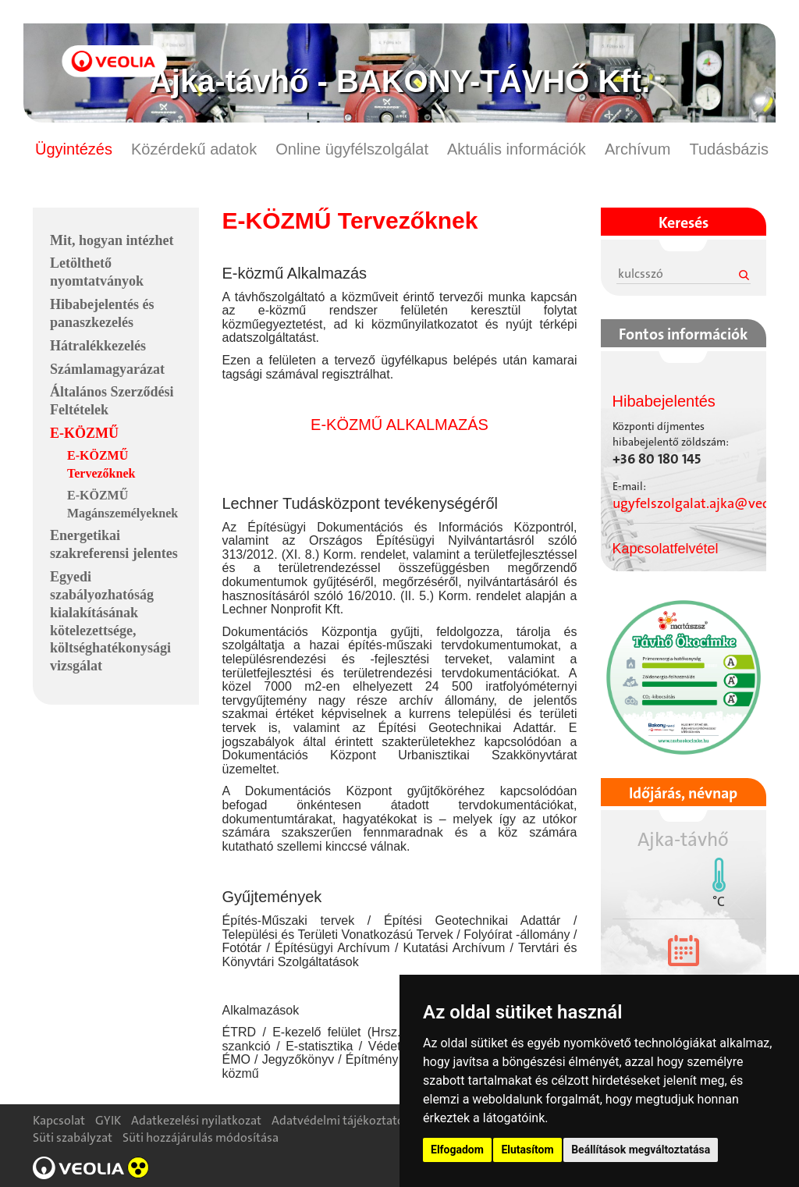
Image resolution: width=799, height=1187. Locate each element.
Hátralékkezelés (98, 346)
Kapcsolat (59, 1120)
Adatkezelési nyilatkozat (196, 1120)
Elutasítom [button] (527, 1149)
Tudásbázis (729, 149)
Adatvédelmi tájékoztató (338, 1120)
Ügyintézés (73, 149)
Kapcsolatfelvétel (666, 548)
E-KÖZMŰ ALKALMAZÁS (399, 424)
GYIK (108, 1120)
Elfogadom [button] (457, 1149)
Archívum (637, 149)
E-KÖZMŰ (84, 433)
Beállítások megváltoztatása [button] (640, 1149)
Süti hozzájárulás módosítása (201, 1137)
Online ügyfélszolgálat (351, 149)
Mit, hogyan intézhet (111, 240)
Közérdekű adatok (194, 149)
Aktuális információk (516, 149)
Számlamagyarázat (107, 369)
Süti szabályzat (72, 1137)
